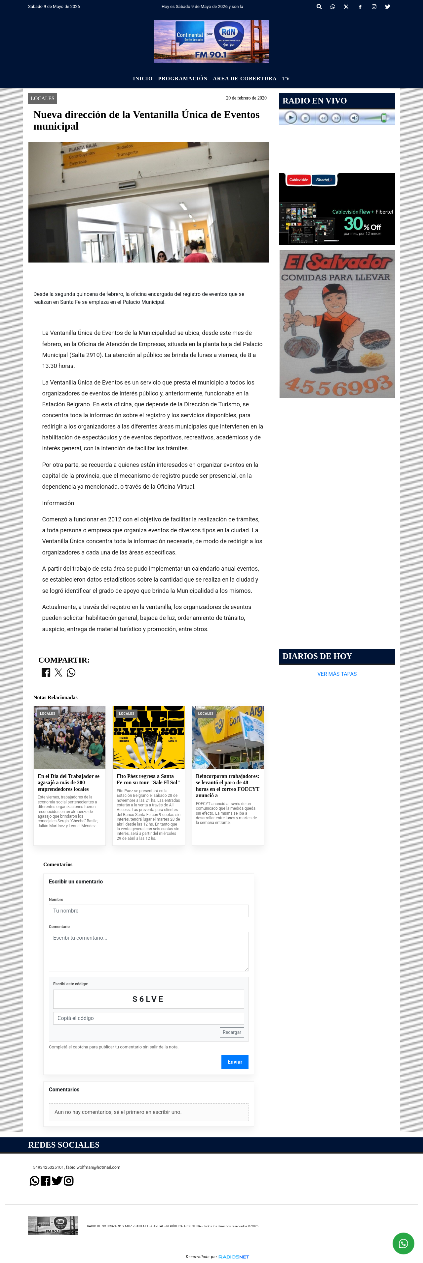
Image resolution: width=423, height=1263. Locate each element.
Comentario (59, 926)
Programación (183, 78)
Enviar (235, 1062)
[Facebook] (360, 7)
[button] (319, 7)
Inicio (143, 78)
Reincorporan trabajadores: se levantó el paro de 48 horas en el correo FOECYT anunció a (227, 785)
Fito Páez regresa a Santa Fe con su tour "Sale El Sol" (148, 779)
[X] (346, 7)
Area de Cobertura (245, 78)
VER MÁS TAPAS (337, 674)
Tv (286, 78)
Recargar (232, 1032)
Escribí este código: (70, 984)
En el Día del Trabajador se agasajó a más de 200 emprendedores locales (68, 782)
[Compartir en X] (58, 673)
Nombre (56, 899)
